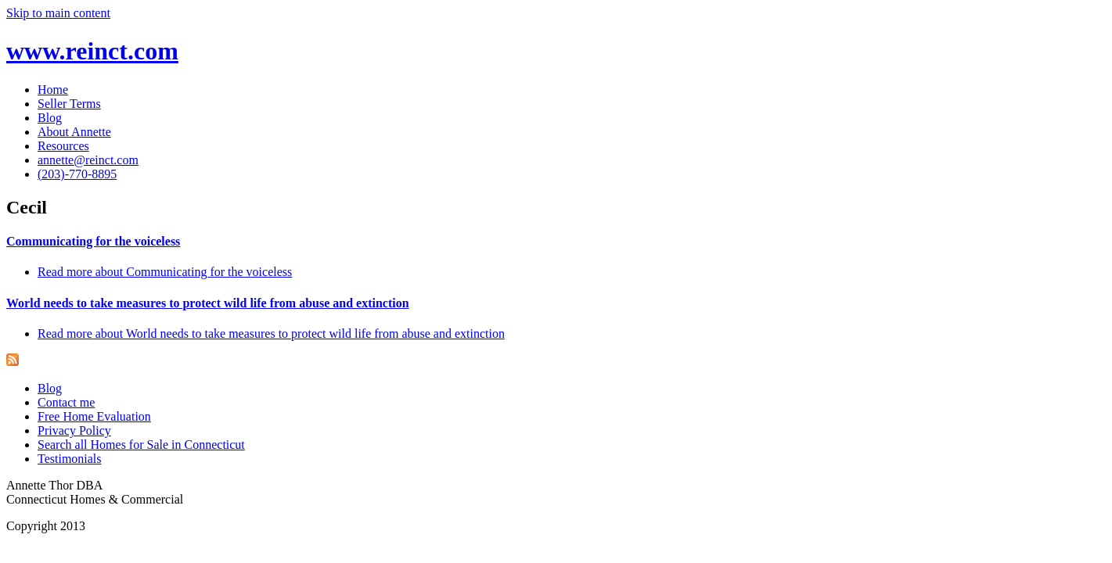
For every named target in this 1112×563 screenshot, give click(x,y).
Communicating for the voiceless (93, 241)
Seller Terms (69, 103)
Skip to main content (58, 13)
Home (53, 89)
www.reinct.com (92, 51)
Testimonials (70, 458)
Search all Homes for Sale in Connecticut (141, 444)
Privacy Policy (74, 430)
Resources (63, 145)
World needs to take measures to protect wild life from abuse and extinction (207, 303)
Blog (50, 117)
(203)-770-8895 (77, 174)
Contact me (66, 402)
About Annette (74, 131)
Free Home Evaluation (94, 416)
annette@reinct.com (88, 160)
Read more (165, 271)
